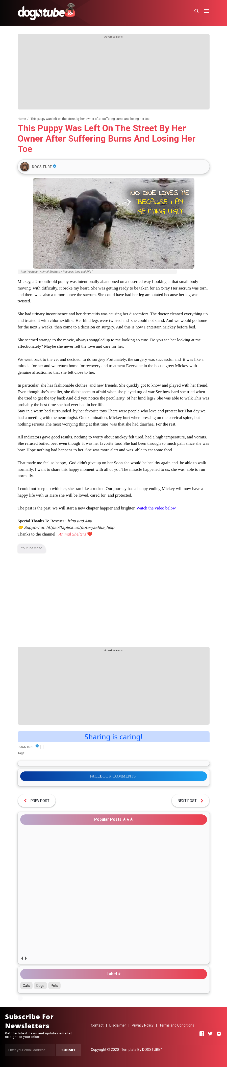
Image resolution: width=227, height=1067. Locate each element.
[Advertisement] (114, 74)
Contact (97, 1025)
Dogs (40, 986)
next (26, 958)
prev (22, 958)
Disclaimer (117, 1025)
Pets (54, 986)
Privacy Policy (143, 1025)
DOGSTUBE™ (152, 1050)
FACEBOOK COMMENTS (113, 776)
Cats (26, 986)
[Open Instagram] (219, 1034)
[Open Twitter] (210, 1034)
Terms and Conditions (176, 1025)
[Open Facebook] (202, 1034)
